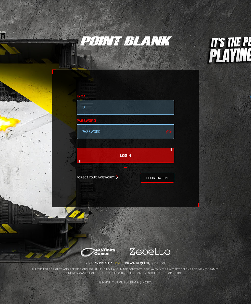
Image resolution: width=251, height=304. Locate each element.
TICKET (118, 263)
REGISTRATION (157, 178)
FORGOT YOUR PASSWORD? (95, 177)
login (125, 155)
